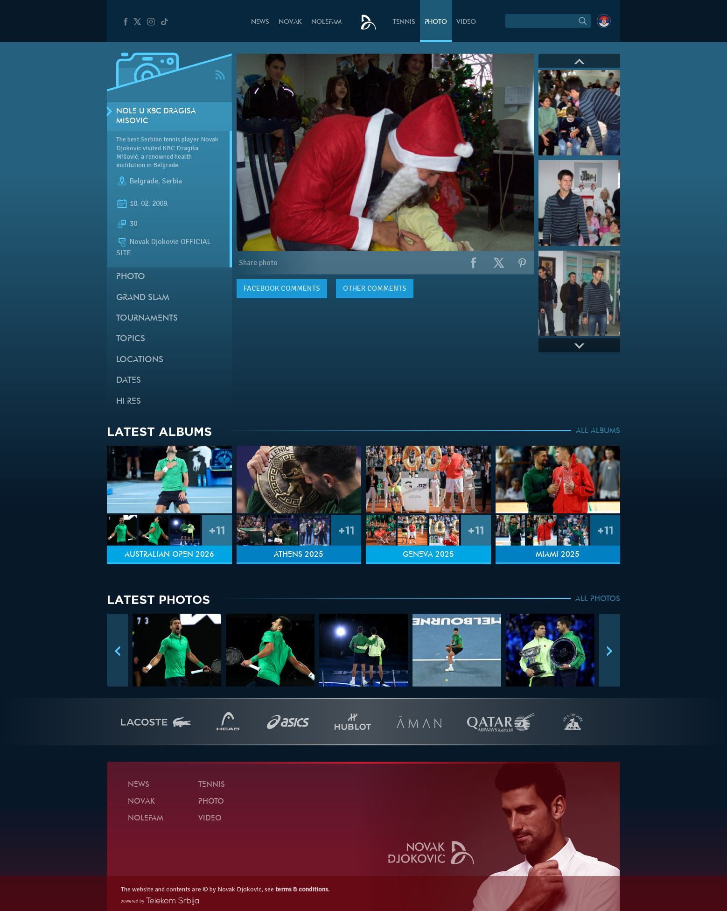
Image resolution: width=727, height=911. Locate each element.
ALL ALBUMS (598, 431)
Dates (128, 380)
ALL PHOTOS (597, 599)
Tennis (404, 22)
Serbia (172, 181)
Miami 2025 (558, 555)
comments (282, 288)
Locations (139, 360)
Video (466, 22)
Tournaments (147, 318)
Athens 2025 (298, 555)
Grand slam (142, 298)
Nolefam (326, 22)
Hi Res (128, 401)
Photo (436, 22)
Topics (130, 339)
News (260, 22)
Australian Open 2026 (169, 555)
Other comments (374, 288)
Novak (290, 22)
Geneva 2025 (428, 555)
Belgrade (144, 181)
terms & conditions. (302, 889)
